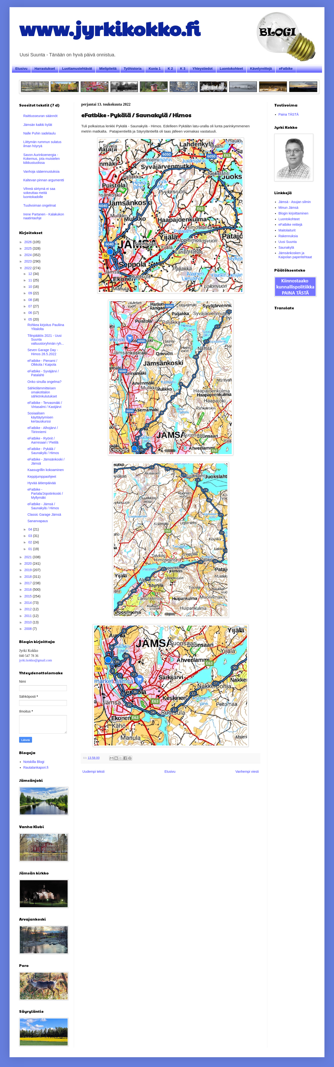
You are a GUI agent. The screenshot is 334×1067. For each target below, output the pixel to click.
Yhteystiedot (203, 68)
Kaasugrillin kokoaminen (45, 470)
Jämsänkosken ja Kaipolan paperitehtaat (295, 255)
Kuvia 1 (155, 68)
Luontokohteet (231, 68)
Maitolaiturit (287, 230)
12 (30, 274)
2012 (28, 609)
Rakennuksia (288, 236)
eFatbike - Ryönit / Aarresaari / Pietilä (42, 440)
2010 (28, 622)
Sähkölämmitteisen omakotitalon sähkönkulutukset (42, 392)
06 (30, 313)
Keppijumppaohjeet (41, 476)
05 (30, 319)
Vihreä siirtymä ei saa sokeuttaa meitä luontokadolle (39, 193)
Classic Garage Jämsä (44, 514)
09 (30, 293)
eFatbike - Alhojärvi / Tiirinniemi (42, 430)
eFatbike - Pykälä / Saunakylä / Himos (43, 451)
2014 (28, 603)
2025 (28, 248)
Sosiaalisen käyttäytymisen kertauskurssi (40, 417)
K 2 (170, 68)
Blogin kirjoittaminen (293, 213)
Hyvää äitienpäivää (41, 483)
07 (30, 306)
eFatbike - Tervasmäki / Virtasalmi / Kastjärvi (44, 405)
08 (30, 300)
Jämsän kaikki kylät (37, 125)
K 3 (182, 68)
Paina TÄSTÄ (289, 114)
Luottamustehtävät (77, 68)
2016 (28, 589)
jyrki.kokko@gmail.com (35, 660)
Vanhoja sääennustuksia (41, 171)
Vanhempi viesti (247, 771)
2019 (28, 570)
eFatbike (286, 68)
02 (30, 542)
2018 (28, 577)
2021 (28, 557)
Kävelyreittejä (261, 68)
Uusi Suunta (288, 242)
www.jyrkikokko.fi (109, 28)
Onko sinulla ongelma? (44, 382)
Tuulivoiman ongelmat (39, 205)
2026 (28, 242)
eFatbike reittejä (290, 224)
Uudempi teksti (93, 771)
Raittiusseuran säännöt (40, 116)
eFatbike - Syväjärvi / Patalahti (43, 373)
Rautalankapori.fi (35, 767)
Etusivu (21, 68)
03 (30, 536)
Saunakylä (286, 247)
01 (30, 549)
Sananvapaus (37, 521)
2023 (28, 261)
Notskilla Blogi (33, 762)
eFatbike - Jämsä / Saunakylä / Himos (43, 506)
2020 (28, 563)
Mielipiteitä (107, 68)
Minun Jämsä (288, 207)
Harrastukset (45, 68)
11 (30, 280)
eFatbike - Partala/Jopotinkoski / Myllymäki (45, 493)
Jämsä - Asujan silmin (295, 202)
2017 (28, 583)
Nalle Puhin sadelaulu (39, 133)
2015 (28, 596)
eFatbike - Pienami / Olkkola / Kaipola (42, 363)
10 (30, 287)
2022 (28, 268)
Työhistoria (132, 68)
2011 (28, 616)
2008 (28, 629)
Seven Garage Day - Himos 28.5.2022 (42, 352)
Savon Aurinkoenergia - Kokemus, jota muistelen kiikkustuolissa (41, 159)
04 (30, 529)
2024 (28, 255)
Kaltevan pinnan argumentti (43, 180)
